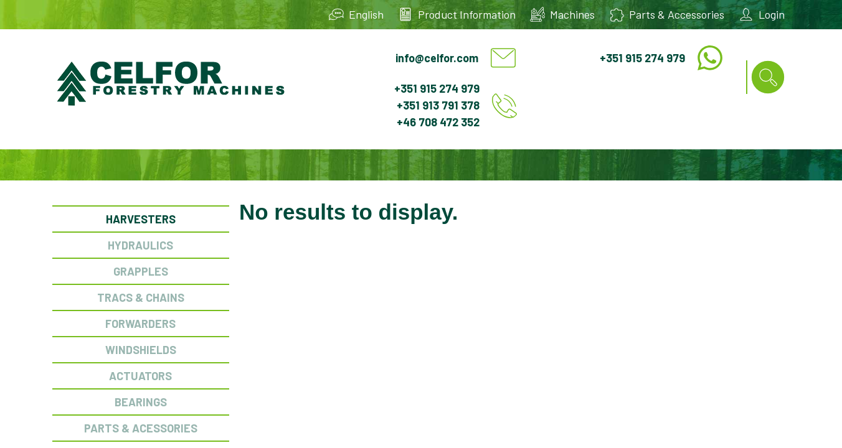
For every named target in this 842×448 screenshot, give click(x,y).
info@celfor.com (436, 58)
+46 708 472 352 (438, 122)
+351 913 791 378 (438, 105)
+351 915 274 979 (642, 58)
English (366, 14)
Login (772, 14)
